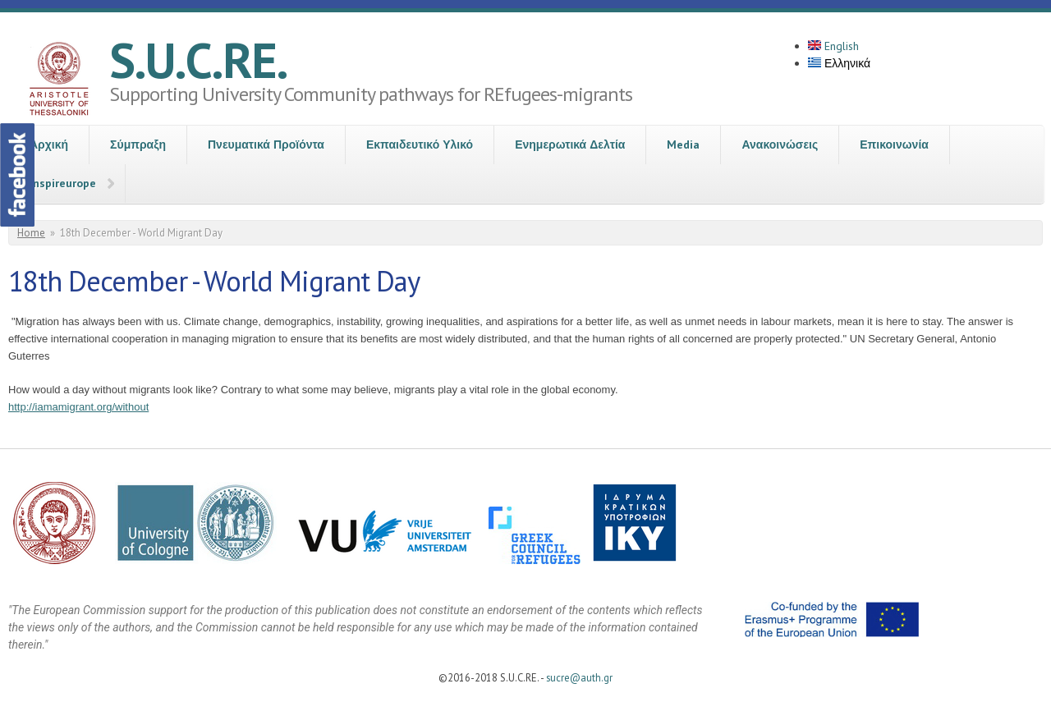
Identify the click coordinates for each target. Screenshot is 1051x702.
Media (683, 144)
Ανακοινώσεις (779, 144)
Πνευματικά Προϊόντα (266, 144)
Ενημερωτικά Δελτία (570, 144)
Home (31, 233)
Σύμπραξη (138, 144)
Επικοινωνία (894, 144)
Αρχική (49, 144)
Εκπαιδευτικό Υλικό (419, 144)
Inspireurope (63, 183)
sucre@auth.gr (579, 677)
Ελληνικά (839, 63)
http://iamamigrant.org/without (78, 407)
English (833, 46)
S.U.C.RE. (198, 60)
